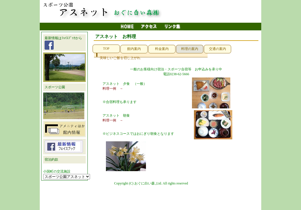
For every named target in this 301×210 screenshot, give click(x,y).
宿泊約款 (51, 159)
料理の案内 (189, 49)
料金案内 (162, 49)
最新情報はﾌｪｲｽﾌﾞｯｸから (63, 43)
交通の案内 (217, 49)
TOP (106, 49)
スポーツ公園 (55, 87)
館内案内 (134, 49)
